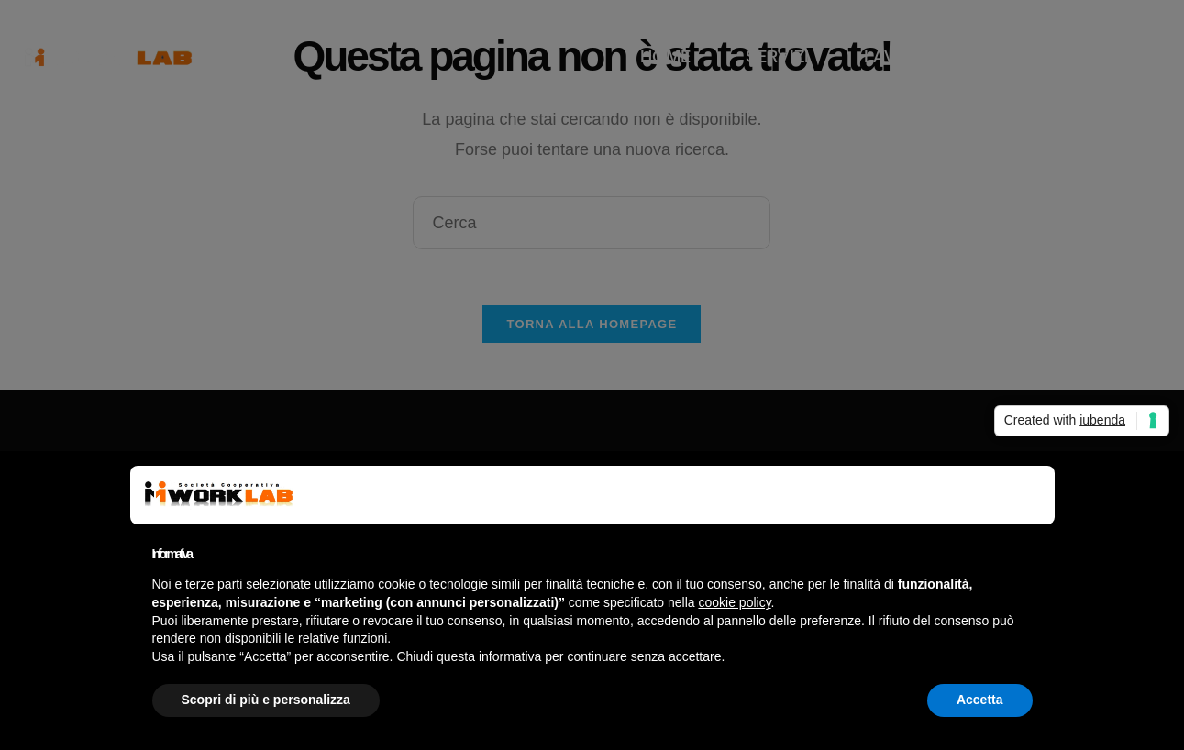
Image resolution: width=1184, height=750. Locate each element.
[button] (1023, 495)
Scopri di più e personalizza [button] (266, 699)
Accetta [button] (980, 699)
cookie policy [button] (734, 602)
